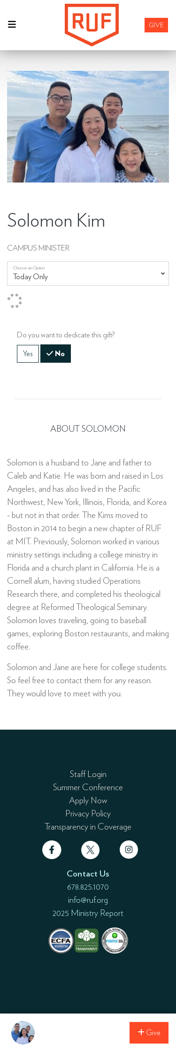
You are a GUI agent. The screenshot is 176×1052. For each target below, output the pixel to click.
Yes (28, 353)
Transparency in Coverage (88, 826)
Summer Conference (88, 787)
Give (156, 25)
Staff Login (88, 774)
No (59, 353)
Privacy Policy (88, 813)
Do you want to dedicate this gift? (66, 334)
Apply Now (88, 800)
